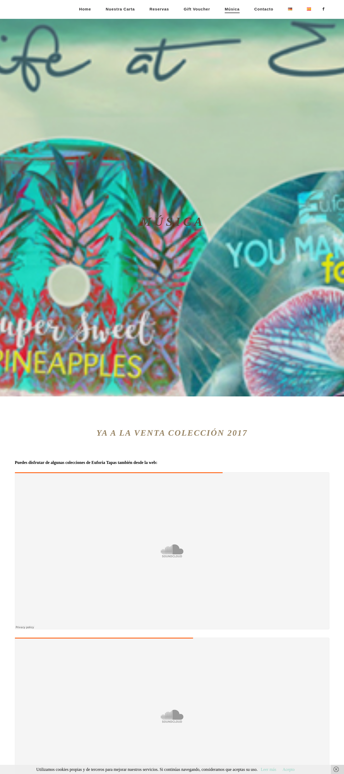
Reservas (159, 9)
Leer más (268, 769)
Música (232, 9)
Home (85, 9)
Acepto (289, 769)
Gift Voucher (197, 9)
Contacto (263, 9)
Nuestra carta (120, 9)
